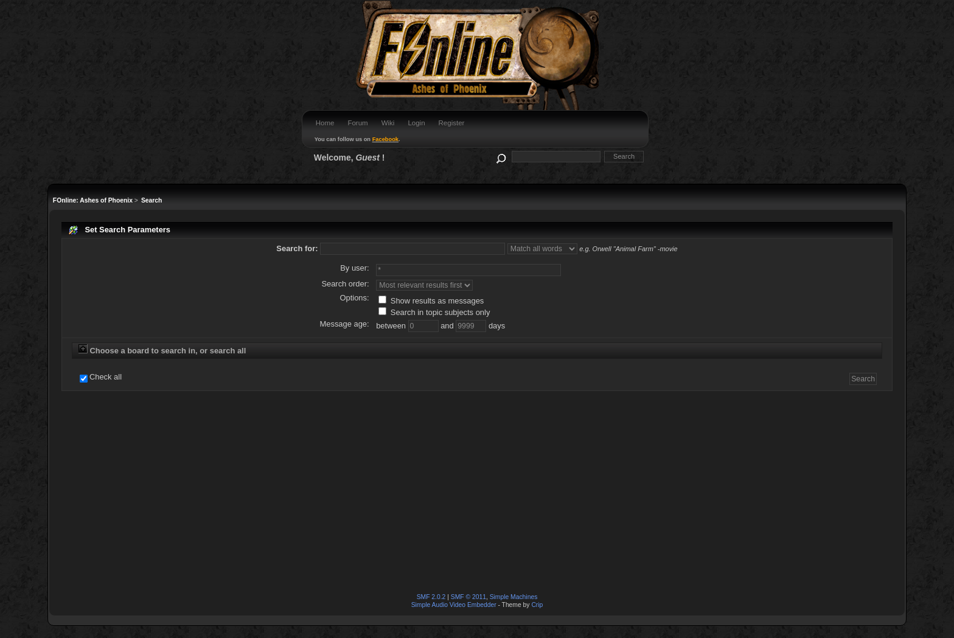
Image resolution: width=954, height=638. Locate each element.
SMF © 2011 (468, 597)
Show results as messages (431, 300)
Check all (105, 377)
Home (325, 123)
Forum (357, 123)
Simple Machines (514, 597)
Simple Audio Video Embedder (453, 605)
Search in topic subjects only (434, 312)
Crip (537, 605)
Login (416, 123)
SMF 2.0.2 (431, 597)
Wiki (388, 123)
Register (452, 123)
